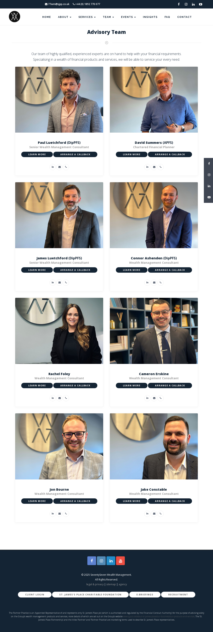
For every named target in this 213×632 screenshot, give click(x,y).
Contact (184, 17)
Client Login (34, 594)
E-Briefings (144, 594)
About (64, 17)
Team (108, 17)
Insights (150, 17)
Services (87, 17)
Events (128, 17)
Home (46, 17)
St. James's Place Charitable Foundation (90, 594)
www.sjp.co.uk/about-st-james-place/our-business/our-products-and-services (158, 616)
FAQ (167, 17)
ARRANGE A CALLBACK (75, 154)
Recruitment (178, 594)
